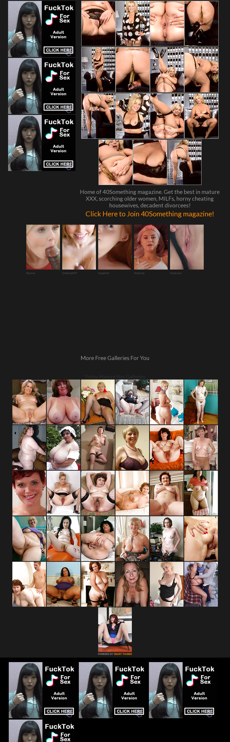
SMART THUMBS (123, 602)
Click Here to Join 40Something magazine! (149, 218)
